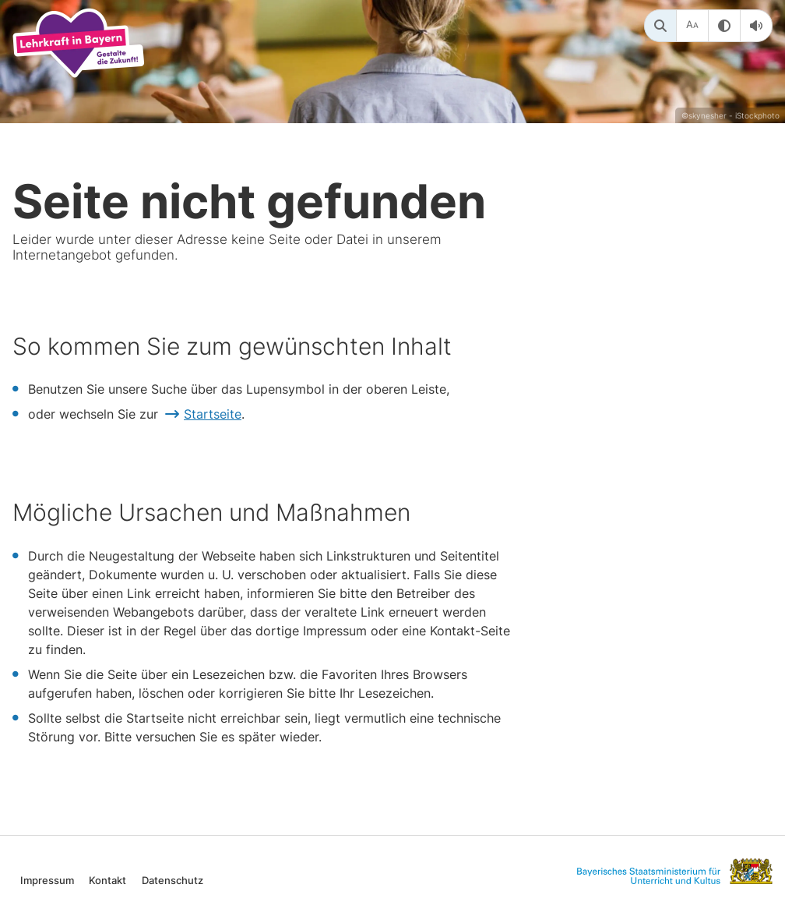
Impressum (47, 880)
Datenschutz (172, 880)
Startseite (212, 414)
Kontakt (107, 880)
